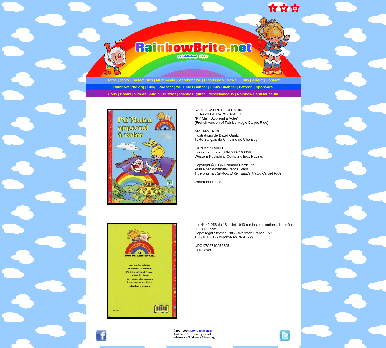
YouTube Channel (191, 87)
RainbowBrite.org (128, 87)
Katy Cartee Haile (200, 330)
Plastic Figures (192, 94)
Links (244, 80)
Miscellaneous (221, 94)
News (231, 80)
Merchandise (189, 80)
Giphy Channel (223, 87)
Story (124, 80)
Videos (140, 94)
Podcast (165, 87)
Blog (151, 87)
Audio (154, 94)
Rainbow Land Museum (257, 94)
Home (111, 80)
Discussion (214, 80)
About (258, 80)
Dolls (112, 94)
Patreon (245, 87)
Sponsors (264, 87)
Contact (273, 80)
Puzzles (169, 94)
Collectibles (142, 80)
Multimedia (166, 80)
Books (125, 94)
